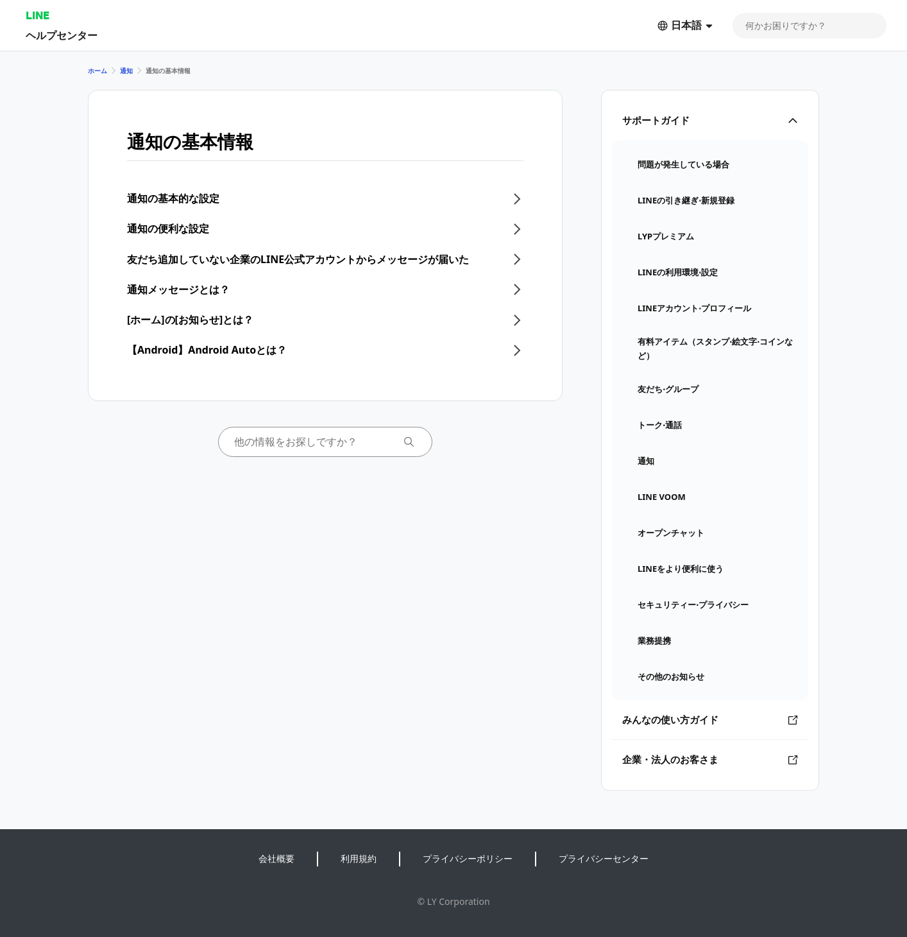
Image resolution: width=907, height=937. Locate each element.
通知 (126, 70)
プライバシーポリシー (468, 858)
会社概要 (276, 858)
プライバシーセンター (603, 858)
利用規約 (359, 858)
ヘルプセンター (61, 35)
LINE (37, 15)
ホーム (97, 70)
